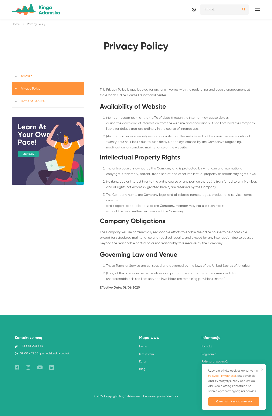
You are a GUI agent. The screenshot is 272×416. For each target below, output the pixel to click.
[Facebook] (17, 367)
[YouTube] (39, 367)
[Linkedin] (52, 367)
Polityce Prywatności (222, 375)
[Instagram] (28, 367)
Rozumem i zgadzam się (234, 401)
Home (16, 24)
